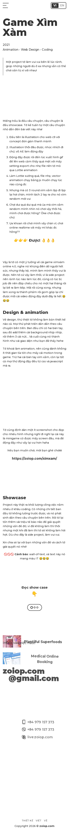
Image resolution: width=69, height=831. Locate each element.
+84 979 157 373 (38, 716)
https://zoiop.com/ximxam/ (34, 458)
